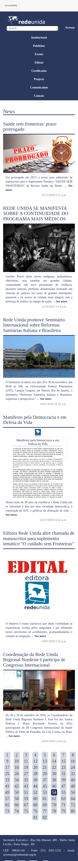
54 (54, 792)
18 (17, 767)
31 (63, 773)
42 (17, 786)
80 (73, 811)
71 (63, 805)
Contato (39, 95)
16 (73, 761)
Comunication (39, 87)
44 (35, 786)
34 (17, 780)
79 (63, 811)
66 (17, 805)
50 (17, 792)
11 (26, 761)
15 (63, 761)
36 (35, 780)
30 (54, 773)
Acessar (70, 27)
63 (63, 798)
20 (35, 767)
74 (17, 811)
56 (73, 792)
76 (35, 811)
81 (35, 817)
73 (7, 811)
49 (7, 792)
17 (7, 767)
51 (26, 792)
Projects (39, 79)
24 (73, 767)
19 (26, 767)
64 (73, 798)
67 (26, 805)
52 (35, 792)
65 (7, 805)
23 (63, 767)
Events (39, 54)
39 (63, 780)
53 (45, 792)
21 (45, 767)
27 (26, 773)
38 (54, 780)
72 (73, 805)
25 (7, 773)
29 (45, 773)
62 (54, 798)
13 (45, 761)
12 (35, 761)
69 (45, 805)
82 (45, 817)
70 (54, 805)
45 (45, 786)
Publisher (39, 45)
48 (73, 786)
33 (7, 780)
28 (35, 773)
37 (45, 780)
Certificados (39, 70)
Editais (39, 62)
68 (35, 805)
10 (17, 761)
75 (26, 811)
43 (26, 786)
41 (7, 786)
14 (54, 761)
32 (73, 773)
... (60, 301)
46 (54, 786)
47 (63, 786)
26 (17, 773)
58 (17, 798)
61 (45, 798)
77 (45, 811)
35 (26, 780)
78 (54, 811)
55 (63, 792)
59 (26, 798)
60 (35, 798)
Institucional (39, 37)
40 (73, 780)
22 (54, 767)
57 (7, 798)
